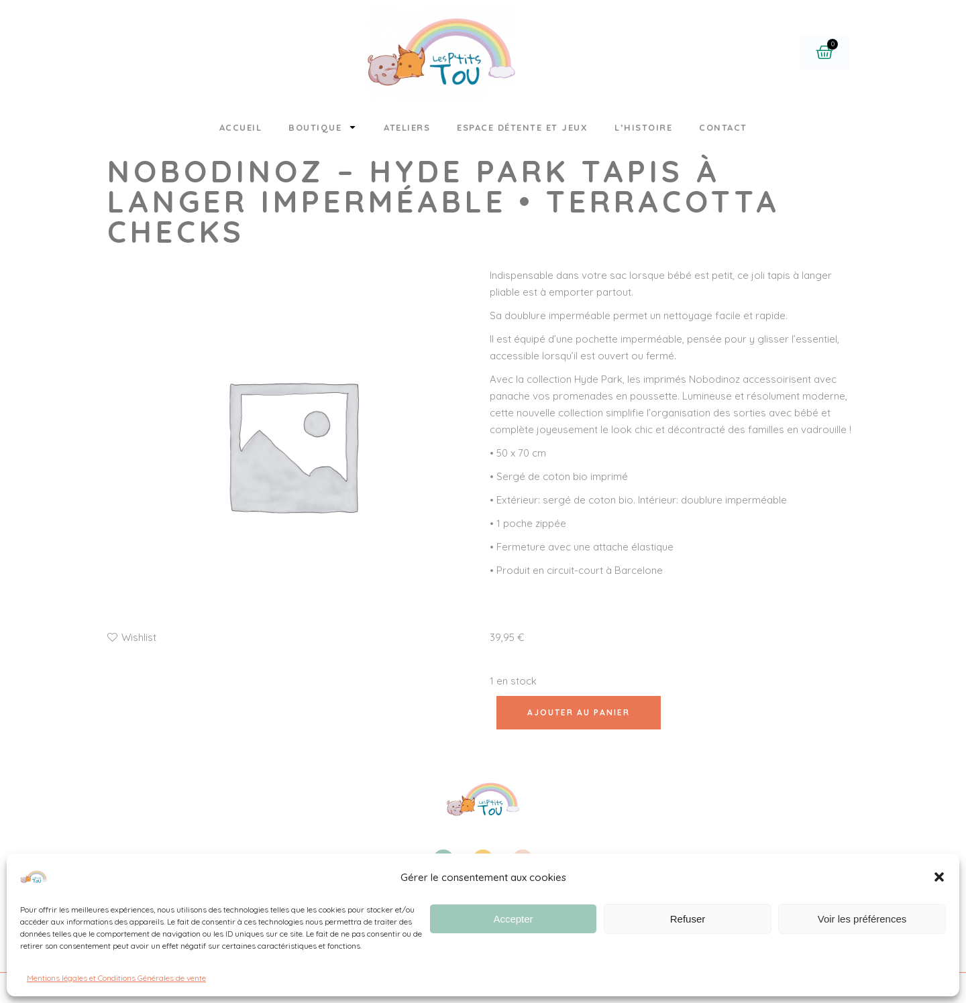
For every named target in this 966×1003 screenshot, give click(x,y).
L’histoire (643, 127)
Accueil (240, 127)
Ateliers (407, 127)
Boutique (322, 127)
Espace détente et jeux (522, 127)
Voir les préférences (862, 919)
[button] (939, 877)
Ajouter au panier (578, 712)
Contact (723, 127)
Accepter (513, 919)
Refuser (688, 919)
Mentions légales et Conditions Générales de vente (116, 978)
